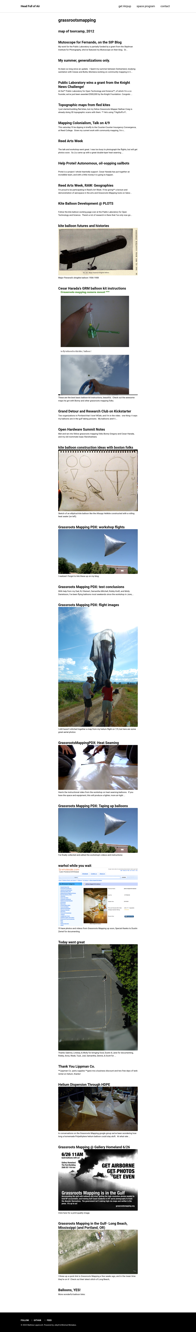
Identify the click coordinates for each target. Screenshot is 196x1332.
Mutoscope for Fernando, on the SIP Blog (90, 42)
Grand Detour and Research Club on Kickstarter (94, 411)
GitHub (36, 1320)
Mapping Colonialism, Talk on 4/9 (84, 123)
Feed (48, 1320)
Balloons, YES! (69, 1290)
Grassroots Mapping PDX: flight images (88, 605)
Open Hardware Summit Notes (81, 429)
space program (146, 6)
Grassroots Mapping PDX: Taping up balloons (93, 806)
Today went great (71, 942)
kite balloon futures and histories (83, 226)
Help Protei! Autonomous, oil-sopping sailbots (93, 163)
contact (165, 6)
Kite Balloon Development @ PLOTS (85, 203)
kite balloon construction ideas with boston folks (95, 447)
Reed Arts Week (70, 141)
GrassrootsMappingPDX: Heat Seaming (88, 743)
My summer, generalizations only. (84, 60)
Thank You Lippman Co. (76, 1066)
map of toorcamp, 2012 (76, 31)
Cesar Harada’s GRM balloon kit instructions (92, 288)
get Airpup (124, 6)
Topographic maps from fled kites (84, 105)
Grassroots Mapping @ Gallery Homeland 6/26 (94, 1147)
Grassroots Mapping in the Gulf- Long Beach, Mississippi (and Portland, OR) (93, 1225)
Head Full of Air (30, 6)
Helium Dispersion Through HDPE (84, 1085)
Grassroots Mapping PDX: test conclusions (91, 587)
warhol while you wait (74, 866)
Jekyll (56, 1325)
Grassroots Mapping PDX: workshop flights (91, 527)
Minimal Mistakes (68, 1325)
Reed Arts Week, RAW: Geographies (85, 185)
